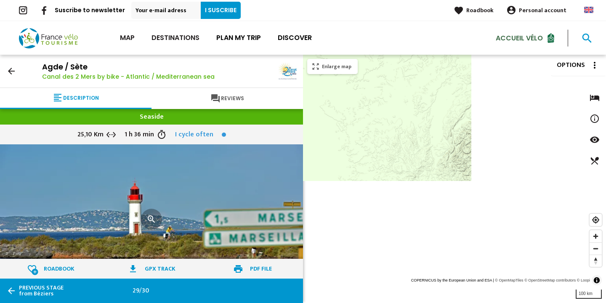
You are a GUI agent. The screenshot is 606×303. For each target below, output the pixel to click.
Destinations (175, 38)
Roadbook (480, 10)
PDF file (261, 268)
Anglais (588, 10)
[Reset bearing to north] (596, 261)
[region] (454, 179)
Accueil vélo (519, 38)
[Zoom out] (596, 248)
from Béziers (41, 291)
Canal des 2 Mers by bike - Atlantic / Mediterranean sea (128, 76)
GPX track (160, 268)
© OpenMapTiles (509, 280)
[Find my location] (596, 220)
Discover (295, 38)
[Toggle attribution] (597, 280)
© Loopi (583, 280)
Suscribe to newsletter (90, 10)
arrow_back (11, 71)
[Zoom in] (596, 236)
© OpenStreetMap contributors (550, 280)
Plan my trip (238, 38)
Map (127, 38)
